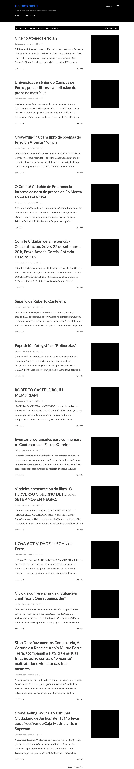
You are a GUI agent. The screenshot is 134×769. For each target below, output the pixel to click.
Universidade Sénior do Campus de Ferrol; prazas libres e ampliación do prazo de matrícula (45, 87)
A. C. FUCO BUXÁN (26, 6)
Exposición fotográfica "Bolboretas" (46, 345)
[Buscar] (109, 6)
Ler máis (79, 69)
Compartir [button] (19, 69)
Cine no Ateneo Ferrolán (36, 38)
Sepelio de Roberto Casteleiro (40, 301)
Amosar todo (111, 28)
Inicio (17, 15)
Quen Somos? (30, 15)
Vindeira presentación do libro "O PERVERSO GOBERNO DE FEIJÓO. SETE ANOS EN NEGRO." (45, 494)
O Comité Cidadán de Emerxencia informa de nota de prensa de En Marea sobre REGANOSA (48, 191)
